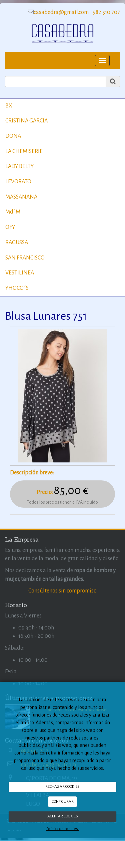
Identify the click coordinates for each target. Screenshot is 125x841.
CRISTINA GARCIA (26, 121)
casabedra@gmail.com (61, 12)
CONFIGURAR (63, 801)
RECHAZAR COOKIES (62, 786)
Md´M (12, 212)
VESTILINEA (19, 273)
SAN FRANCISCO (25, 258)
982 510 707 (106, 12)
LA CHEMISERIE (24, 151)
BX (8, 106)
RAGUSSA (16, 243)
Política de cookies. (62, 829)
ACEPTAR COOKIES (62, 816)
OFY (10, 227)
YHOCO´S (17, 288)
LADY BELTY (19, 166)
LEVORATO (18, 182)
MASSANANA (21, 197)
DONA (13, 136)
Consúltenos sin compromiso (62, 591)
